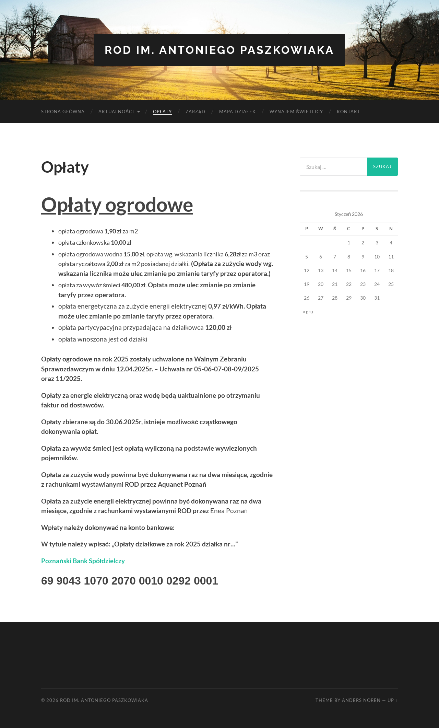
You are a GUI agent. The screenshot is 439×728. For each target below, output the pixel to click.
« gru (308, 311)
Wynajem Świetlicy (296, 111)
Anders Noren (361, 700)
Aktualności (116, 111)
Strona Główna (63, 111)
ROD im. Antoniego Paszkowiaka (219, 50)
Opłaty (162, 111)
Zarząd (195, 111)
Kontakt (348, 111)
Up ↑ (393, 700)
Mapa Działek (237, 111)
